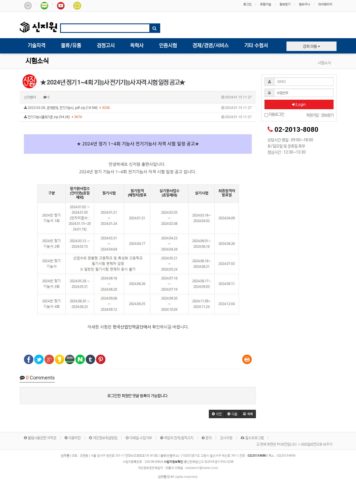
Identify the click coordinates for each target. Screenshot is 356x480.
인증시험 (168, 45)
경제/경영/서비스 (210, 45)
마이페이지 (325, 4)
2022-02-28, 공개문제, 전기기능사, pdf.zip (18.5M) (138, 108)
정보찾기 (285, 4)
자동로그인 (274, 114)
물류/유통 (71, 45)
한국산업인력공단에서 (132, 327)
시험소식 (37, 61)
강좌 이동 (311, 46)
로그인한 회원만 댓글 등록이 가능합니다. (137, 395)
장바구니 (304, 4)
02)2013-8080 (257, 455)
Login (299, 104)
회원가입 (265, 4)
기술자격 (36, 45)
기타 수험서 (256, 45)
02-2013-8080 (296, 129)
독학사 (137, 45)
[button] (217, 414)
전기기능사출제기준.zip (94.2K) (138, 117)
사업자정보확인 (173, 462)
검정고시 (106, 45)
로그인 (247, 4)
